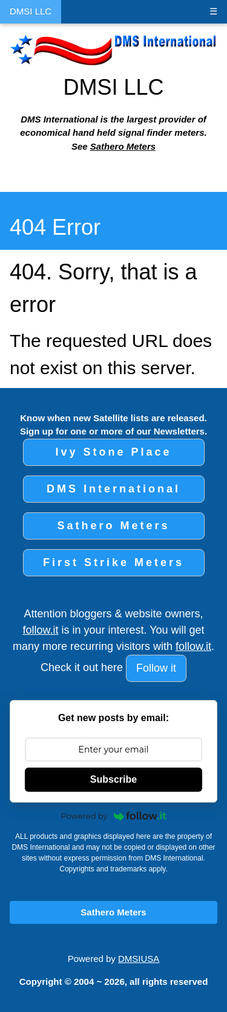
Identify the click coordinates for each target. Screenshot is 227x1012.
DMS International (113, 489)
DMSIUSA (138, 958)
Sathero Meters (123, 146)
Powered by (113, 816)
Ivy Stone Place (113, 452)
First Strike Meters (113, 562)
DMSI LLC (30, 11)
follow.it (40, 630)
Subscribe (113, 779)
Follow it (156, 668)
